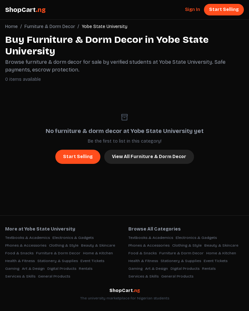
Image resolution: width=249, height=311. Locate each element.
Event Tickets (92, 261)
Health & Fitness (20, 261)
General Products (54, 276)
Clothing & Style (63, 245)
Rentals (85, 268)
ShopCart (25, 10)
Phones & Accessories (25, 245)
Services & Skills (20, 276)
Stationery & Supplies (57, 261)
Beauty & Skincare (98, 245)
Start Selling (224, 9)
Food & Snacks (19, 253)
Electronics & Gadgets (73, 237)
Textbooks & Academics (27, 237)
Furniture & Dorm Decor (49, 26)
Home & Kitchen (98, 253)
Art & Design (33, 268)
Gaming (12, 268)
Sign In (192, 9)
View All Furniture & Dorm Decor (149, 156)
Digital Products (61, 268)
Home (11, 26)
